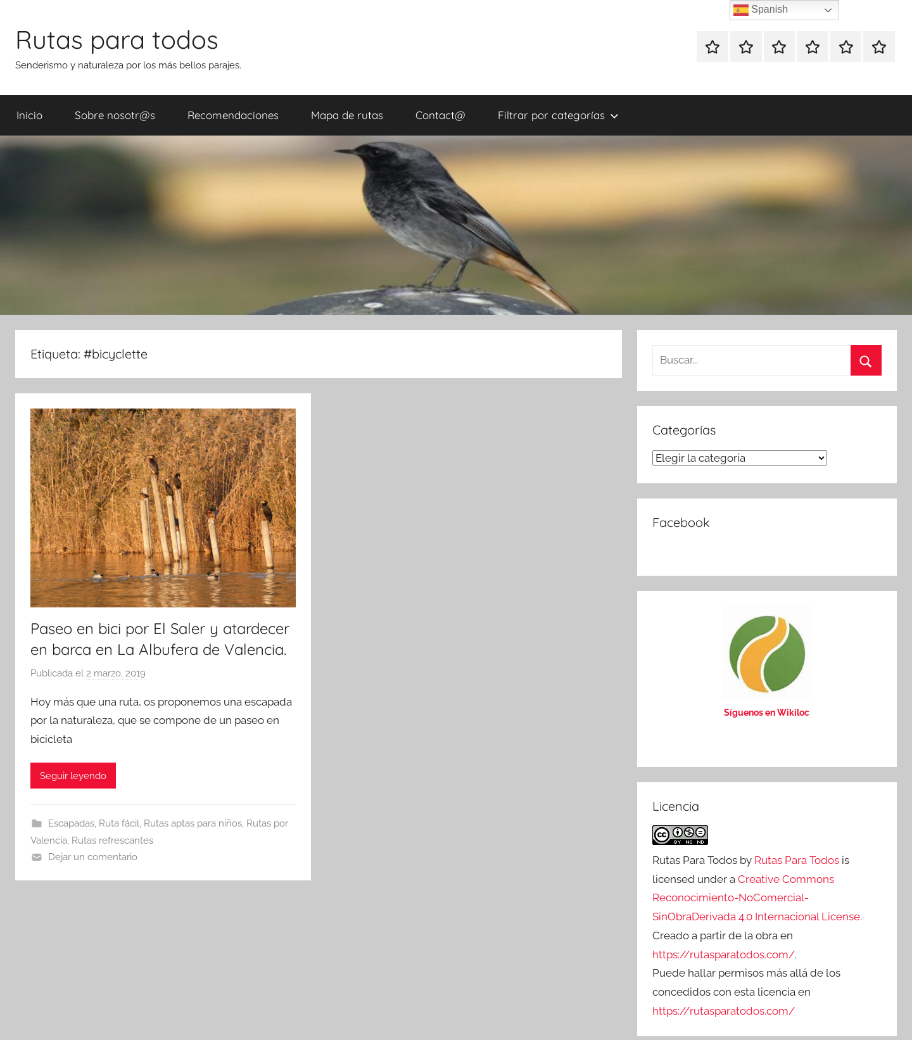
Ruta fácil (119, 823)
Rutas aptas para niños (193, 823)
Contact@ (440, 115)
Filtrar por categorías (558, 115)
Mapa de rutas (347, 115)
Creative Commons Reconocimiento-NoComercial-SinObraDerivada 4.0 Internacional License (756, 898)
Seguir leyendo (73, 776)
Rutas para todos (116, 39)
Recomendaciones (233, 115)
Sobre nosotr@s (115, 115)
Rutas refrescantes (112, 840)
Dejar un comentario (92, 857)
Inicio (29, 115)
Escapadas (71, 823)
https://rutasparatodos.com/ (723, 954)
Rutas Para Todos (796, 860)
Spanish (760, 10)
